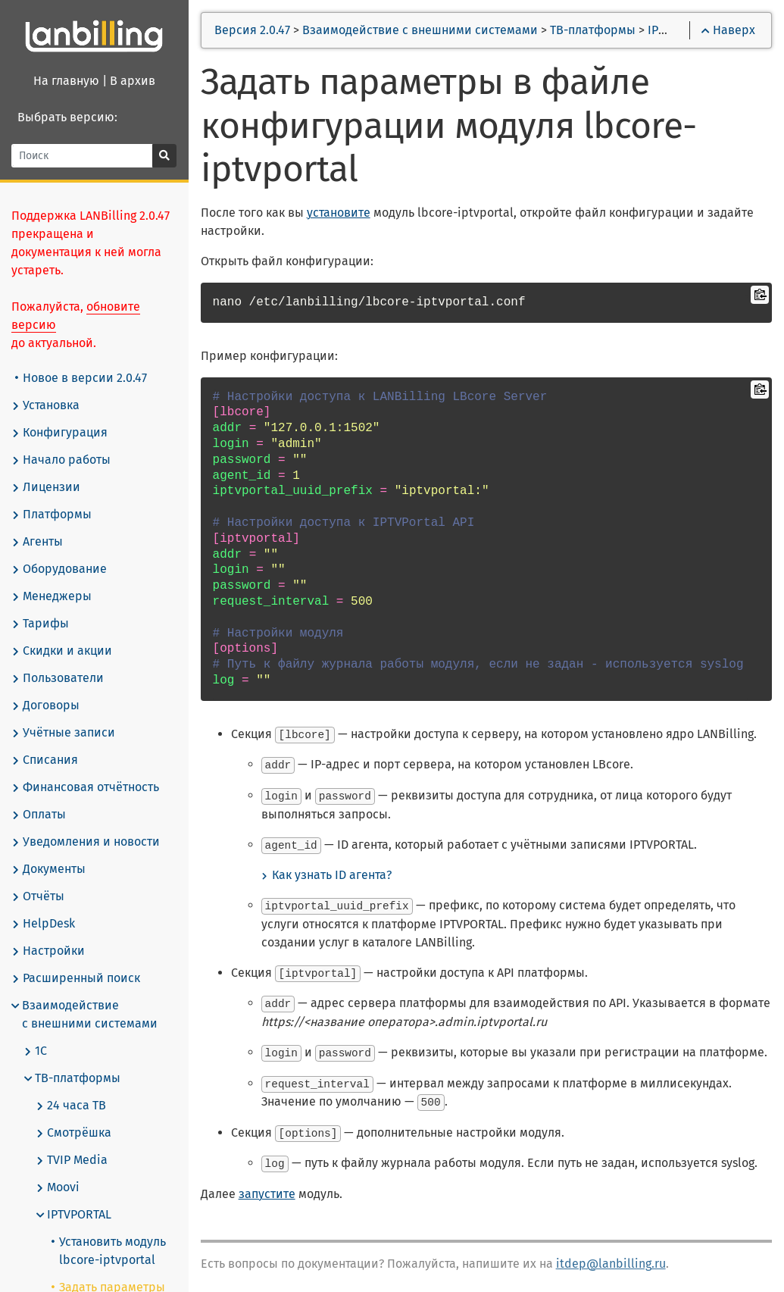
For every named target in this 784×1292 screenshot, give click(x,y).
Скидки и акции (62, 651)
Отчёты (38, 896)
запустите (267, 1188)
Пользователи (58, 678)
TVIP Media (72, 1160)
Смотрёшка (74, 1133)
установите (339, 212)
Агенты (38, 542)
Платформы (52, 514)
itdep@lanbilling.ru (612, 1258)
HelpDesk (44, 924)
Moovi (58, 1187)
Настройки (49, 951)
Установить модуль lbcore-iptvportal (109, 1250)
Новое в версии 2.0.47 (82, 378)
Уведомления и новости (86, 842)
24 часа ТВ (71, 1105)
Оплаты (39, 815)
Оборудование (60, 569)
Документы (49, 869)
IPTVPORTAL (74, 1215)
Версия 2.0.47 (254, 30)
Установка (46, 405)
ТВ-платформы (72, 1078)
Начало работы (61, 460)
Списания (45, 760)
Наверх (728, 30)
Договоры (46, 705)
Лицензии (46, 487)
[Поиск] (83, 155)
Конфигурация (60, 433)
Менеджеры (52, 596)
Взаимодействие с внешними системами (85, 1014)
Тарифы (41, 624)
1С (36, 1051)
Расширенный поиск (76, 978)
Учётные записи (64, 733)
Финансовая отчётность (86, 787)
